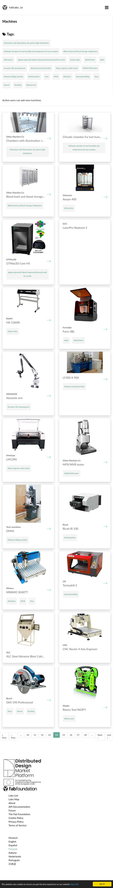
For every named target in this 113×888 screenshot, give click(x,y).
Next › (100, 736)
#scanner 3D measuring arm (15, 68)
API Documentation (19, 806)
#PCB (56, 77)
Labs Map (14, 799)
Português (14, 860)
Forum (12, 810)
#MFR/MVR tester (90, 68)
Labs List (13, 795)
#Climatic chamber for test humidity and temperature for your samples (31, 51)
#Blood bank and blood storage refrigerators (80, 51)
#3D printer (8, 60)
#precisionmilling (82, 77)
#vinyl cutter (75, 60)
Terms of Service (17, 825)
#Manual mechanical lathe (41, 68)
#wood (6, 85)
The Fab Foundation (19, 814)
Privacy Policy (16, 821)
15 (63, 735)
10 (27, 735)
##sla (102, 60)
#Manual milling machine (13, 77)
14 (56, 735)
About (12, 802)
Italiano (13, 852)
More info (74, 884)
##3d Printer (90, 60)
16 (71, 735)
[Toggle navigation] (107, 7)
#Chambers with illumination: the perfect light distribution (26, 43)
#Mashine (67, 77)
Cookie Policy (16, 817)
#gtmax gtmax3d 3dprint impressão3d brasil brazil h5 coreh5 (41, 60)
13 (49, 735)
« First (4, 736)
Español (13, 845)
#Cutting (17, 85)
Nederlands (15, 856)
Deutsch (13, 837)
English (12, 841)
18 (85, 735)
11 (35, 735)
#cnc (47, 77)
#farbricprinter (34, 77)
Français (13, 848)
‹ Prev (13, 736)
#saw (96, 77)
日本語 (12, 863)
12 (42, 735)
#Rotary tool (31, 85)
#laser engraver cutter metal (67, 68)
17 (78, 735)
